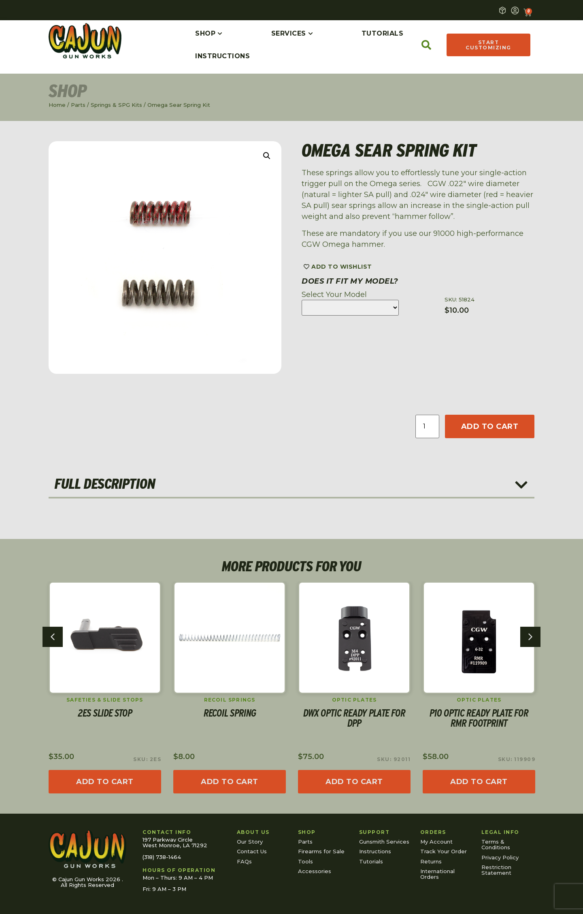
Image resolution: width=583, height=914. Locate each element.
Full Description (105, 483)
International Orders (437, 874)
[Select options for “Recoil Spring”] (229, 781)
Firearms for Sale (321, 851)
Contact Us (252, 851)
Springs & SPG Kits (116, 105)
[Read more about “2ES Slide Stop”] (105, 781)
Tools (305, 861)
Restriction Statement (496, 870)
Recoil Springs (229, 700)
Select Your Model (334, 294)
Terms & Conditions (495, 844)
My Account (436, 841)
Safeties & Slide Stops (104, 700)
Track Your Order (443, 851)
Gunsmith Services (384, 841)
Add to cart (490, 426)
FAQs (244, 861)
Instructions (375, 851)
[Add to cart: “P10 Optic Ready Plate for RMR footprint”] (479, 781)
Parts (78, 105)
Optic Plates (354, 700)
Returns (431, 861)
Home (57, 105)
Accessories (314, 871)
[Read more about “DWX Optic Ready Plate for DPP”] (354, 781)
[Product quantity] (427, 426)
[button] (267, 155)
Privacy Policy (500, 857)
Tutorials (371, 861)
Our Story (250, 841)
